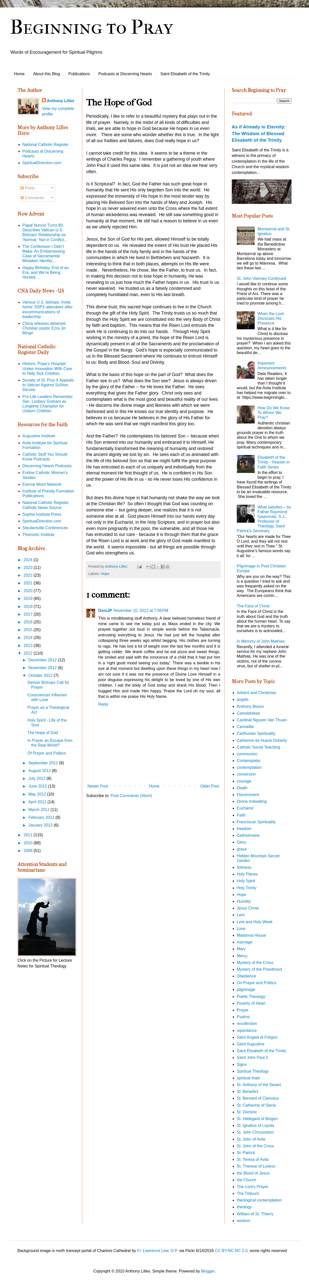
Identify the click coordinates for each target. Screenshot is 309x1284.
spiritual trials (248, 1078)
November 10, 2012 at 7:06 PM (140, 610)
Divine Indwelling (252, 801)
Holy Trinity (246, 888)
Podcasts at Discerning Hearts (125, 74)
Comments (32, 198)
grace (242, 849)
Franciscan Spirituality (256, 822)
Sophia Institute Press (41, 514)
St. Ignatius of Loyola (255, 1125)
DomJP (105, 610)
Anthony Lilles (60, 101)
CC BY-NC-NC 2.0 (231, 1251)
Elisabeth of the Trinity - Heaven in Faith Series (273, 462)
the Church (246, 1180)
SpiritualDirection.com (41, 163)
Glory (241, 842)
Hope (105, 574)
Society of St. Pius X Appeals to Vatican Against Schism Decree (48, 385)
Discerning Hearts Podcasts (47, 466)
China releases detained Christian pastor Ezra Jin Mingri (44, 328)
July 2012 (37, 778)
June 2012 (38, 786)
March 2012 (39, 810)
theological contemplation (259, 1200)
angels (242, 699)
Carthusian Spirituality (256, 733)
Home (19, 74)
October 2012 (41, 675)
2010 (29, 843)
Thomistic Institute (38, 534)
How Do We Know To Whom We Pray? (273, 413)
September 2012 (43, 763)
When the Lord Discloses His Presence (270, 318)
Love (241, 928)
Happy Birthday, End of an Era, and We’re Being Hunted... (45, 272)
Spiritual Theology (253, 1071)
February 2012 (42, 817)
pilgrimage (246, 989)
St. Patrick (246, 1153)
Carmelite (245, 727)
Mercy (242, 956)
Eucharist (245, 808)
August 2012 (40, 771)
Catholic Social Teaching (258, 747)
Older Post (209, 786)
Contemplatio (248, 761)
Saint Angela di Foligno (257, 1037)
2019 (29, 598)
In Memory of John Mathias (261, 641)
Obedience (246, 976)
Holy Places (247, 874)
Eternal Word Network (41, 484)
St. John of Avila (251, 1139)
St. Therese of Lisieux (256, 1166)
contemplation (249, 767)
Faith (241, 815)
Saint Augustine (250, 1044)
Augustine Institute (38, 436)
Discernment (248, 795)
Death (242, 788)
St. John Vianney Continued (261, 278)
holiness (244, 867)
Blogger (208, 1271)
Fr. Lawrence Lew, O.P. (157, 1251)
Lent (240, 915)
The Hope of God (42, 733)
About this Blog (46, 74)
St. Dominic (247, 1112)
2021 (29, 583)
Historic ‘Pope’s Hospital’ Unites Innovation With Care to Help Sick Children (47, 368)
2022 (29, 575)
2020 (29, 591)
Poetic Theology (251, 996)
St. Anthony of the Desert (259, 1085)
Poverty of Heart (251, 1003)
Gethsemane (248, 835)
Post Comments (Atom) (131, 796)
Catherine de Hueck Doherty (262, 740)
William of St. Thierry (255, 1214)
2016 (29, 622)
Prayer (242, 1010)
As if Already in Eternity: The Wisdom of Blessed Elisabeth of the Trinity (259, 133)
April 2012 (38, 802)
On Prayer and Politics (256, 983)
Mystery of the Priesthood (259, 969)
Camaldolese (248, 713)
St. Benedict (247, 1091)
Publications (79, 74)
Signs (242, 1064)
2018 (29, 606)
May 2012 (37, 794)
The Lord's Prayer (252, 1187)
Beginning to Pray (91, 27)
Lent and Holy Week (255, 922)
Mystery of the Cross (255, 962)
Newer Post (97, 786)
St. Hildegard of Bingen (257, 1119)
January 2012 (41, 825)
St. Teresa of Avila (252, 1159)
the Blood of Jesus (253, 1173)
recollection (247, 1023)
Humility (244, 901)
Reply (103, 704)
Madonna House (251, 935)
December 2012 (43, 660)
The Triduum (248, 1193)
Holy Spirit (246, 881)
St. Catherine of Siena (256, 1105)
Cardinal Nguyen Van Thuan (262, 720)
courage (244, 781)
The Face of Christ (253, 606)
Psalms (243, 1017)
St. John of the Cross (255, 1146)
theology (244, 1207)
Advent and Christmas (256, 693)
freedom (244, 829)
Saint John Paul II (252, 1057)
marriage (244, 942)
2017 (29, 614)
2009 (29, 851)
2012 (29, 653)
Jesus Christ (248, 908)
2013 (29, 645)
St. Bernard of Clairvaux (258, 1098)
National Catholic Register (45, 144)
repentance (247, 1030)
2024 (29, 560)
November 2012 (43, 668)
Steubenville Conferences (45, 528)
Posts (28, 188)
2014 (29, 637)
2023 (29, 567)
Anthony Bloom (250, 706)
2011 (29, 835)
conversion (246, 774)
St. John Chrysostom (255, 1132)
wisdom (243, 1221)
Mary (241, 949)
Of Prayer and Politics (46, 753)
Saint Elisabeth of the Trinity (185, 74)
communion (247, 754)
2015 (29, 630)
